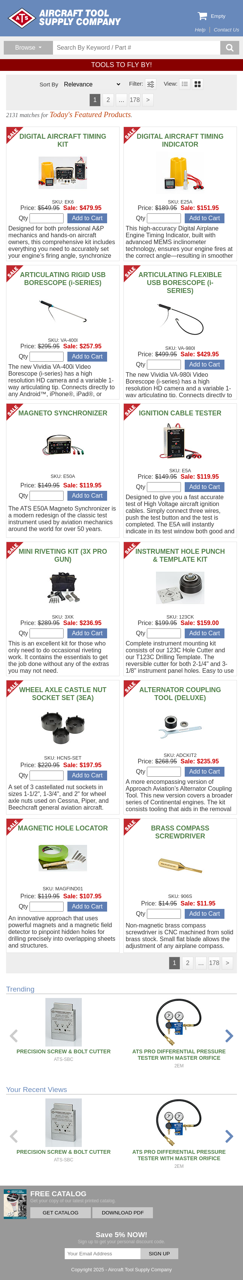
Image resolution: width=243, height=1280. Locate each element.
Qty (41, 218)
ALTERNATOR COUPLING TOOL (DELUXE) (180, 694)
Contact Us (226, 30)
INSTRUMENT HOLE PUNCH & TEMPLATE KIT (180, 555)
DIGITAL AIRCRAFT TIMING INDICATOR (180, 140)
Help (200, 30)
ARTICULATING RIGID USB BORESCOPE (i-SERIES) (63, 279)
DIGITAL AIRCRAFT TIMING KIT (62, 140)
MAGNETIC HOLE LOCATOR (63, 828)
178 (135, 100)
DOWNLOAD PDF (123, 1213)
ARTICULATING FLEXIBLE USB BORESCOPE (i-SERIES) (180, 283)
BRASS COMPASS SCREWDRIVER (180, 832)
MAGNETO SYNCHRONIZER (62, 413)
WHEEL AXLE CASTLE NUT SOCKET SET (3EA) (63, 694)
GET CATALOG (60, 1213)
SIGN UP (159, 1253)
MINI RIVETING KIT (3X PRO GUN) (63, 555)
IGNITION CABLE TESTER (180, 413)
